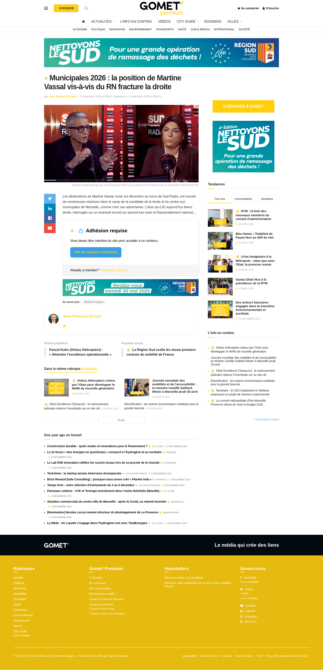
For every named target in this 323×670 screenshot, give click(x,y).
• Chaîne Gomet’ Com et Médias (106, 613)
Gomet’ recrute (208, 656)
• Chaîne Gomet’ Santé (101, 609)
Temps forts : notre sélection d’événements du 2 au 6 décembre (90, 485)
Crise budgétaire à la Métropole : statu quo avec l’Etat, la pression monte (255, 260)
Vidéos (164, 21)
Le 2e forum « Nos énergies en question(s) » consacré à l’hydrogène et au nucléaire (104, 452)
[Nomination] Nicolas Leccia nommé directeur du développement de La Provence (102, 512)
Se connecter (248, 8)
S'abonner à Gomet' (243, 106)
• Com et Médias (249, 582)
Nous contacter (244, 656)
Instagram (248, 616)
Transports (165, 29)
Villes (233, 21)
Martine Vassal (93, 302)
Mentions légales (65, 656)
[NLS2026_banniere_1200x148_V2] (161, 52)
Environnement (140, 29)
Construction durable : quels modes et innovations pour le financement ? (97, 446)
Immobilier (20, 594)
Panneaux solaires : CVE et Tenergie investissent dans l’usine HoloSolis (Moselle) (103, 491)
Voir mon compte (100, 588)
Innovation (117, 29)
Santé (182, 29)
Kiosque (66, 8)
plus (121, 420)
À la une (220, 222)
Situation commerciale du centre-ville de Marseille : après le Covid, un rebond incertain (106, 501)
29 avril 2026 (80, 393)
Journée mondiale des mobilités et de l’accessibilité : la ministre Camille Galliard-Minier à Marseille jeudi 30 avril (175, 386)
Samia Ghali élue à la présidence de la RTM (251, 281)
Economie (80, 29)
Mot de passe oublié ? (103, 594)
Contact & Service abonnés (106, 599)
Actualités (101, 21)
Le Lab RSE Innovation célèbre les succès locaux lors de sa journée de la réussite (103, 462)
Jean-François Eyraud (63, 96)
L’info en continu (136, 21)
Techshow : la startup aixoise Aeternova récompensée (84, 473)
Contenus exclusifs (101, 604)
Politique (98, 29)
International (224, 29)
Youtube (247, 606)
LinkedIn (247, 611)
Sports (17, 626)
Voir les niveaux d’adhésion (95, 252)
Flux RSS (248, 622)
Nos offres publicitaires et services (287, 656)
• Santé (244, 593)
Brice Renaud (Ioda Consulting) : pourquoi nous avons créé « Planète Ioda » (99, 479)
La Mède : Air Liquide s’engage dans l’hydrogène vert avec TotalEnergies (97, 523)
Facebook (248, 577)
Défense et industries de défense (56, 388)
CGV (260, 656)
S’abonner (95, 577)
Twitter (246, 589)
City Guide (186, 21)
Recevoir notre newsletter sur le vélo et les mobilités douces (198, 585)
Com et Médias (21, 635)
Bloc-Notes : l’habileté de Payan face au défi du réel (255, 235)
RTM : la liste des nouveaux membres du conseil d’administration (253, 215)
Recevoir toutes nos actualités (184, 577)
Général (137, 393)
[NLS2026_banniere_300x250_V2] (243, 146)
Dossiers (212, 21)
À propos (226, 656)
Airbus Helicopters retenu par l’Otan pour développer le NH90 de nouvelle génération (93, 384)
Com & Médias (200, 29)
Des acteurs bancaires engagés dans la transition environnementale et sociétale (255, 308)
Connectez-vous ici (114, 270)
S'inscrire (271, 8)
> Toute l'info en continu (266, 419)
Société (244, 29)
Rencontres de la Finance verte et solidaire (220, 310)
